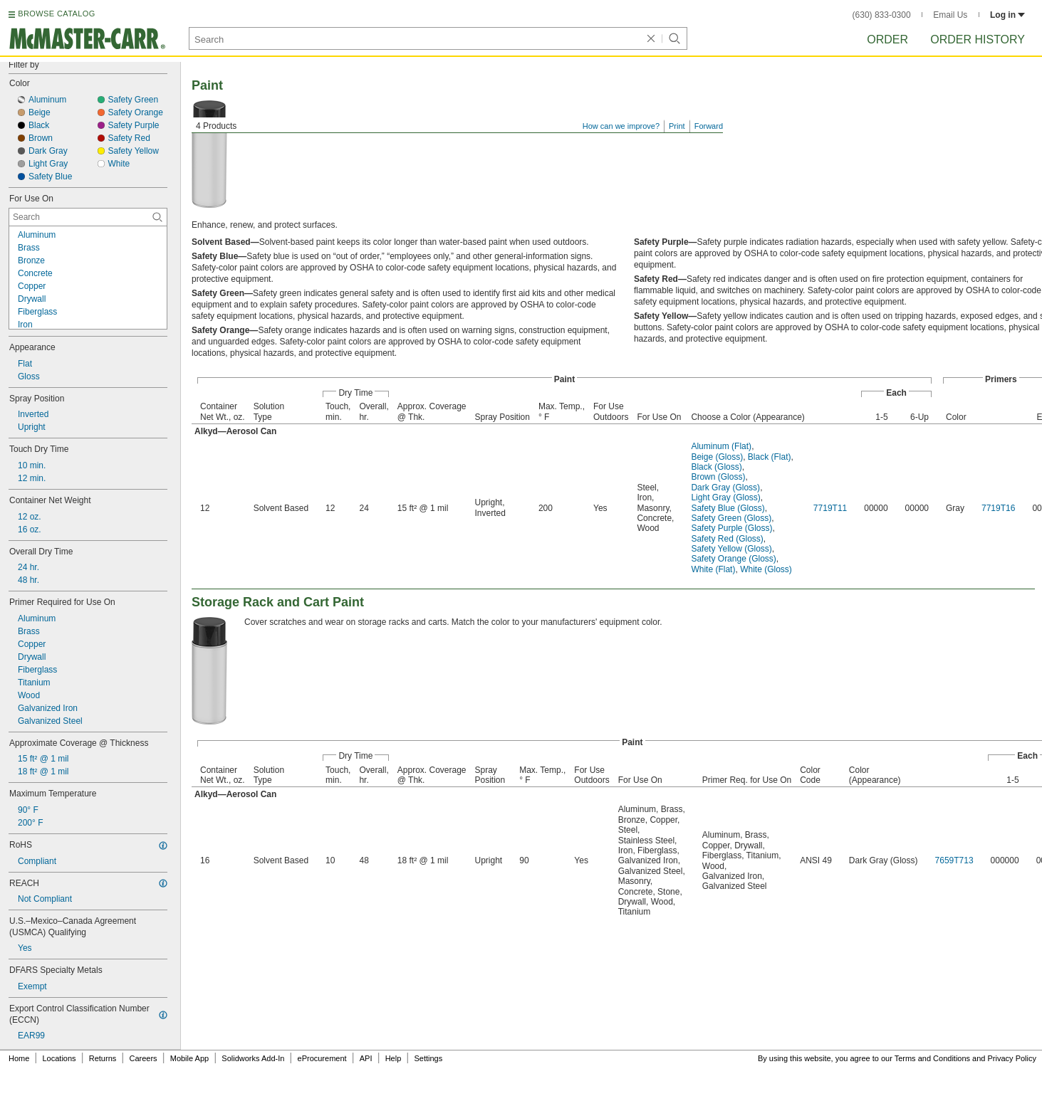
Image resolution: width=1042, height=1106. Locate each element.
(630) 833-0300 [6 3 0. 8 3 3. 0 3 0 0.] (882, 15)
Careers (143, 1058)
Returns (103, 1058)
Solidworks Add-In (253, 1058)
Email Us (950, 15)
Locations (59, 1058)
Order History (977, 39)
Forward (708, 126)
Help (393, 1058)
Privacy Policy (1012, 1058)
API (366, 1058)
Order (887, 39)
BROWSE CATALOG (56, 13)
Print (677, 126)
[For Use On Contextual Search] (88, 217)
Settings (428, 1058)
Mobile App (189, 1058)
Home (19, 1058)
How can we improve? (621, 126)
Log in (1007, 15)
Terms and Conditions (932, 1058)
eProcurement (322, 1058)
